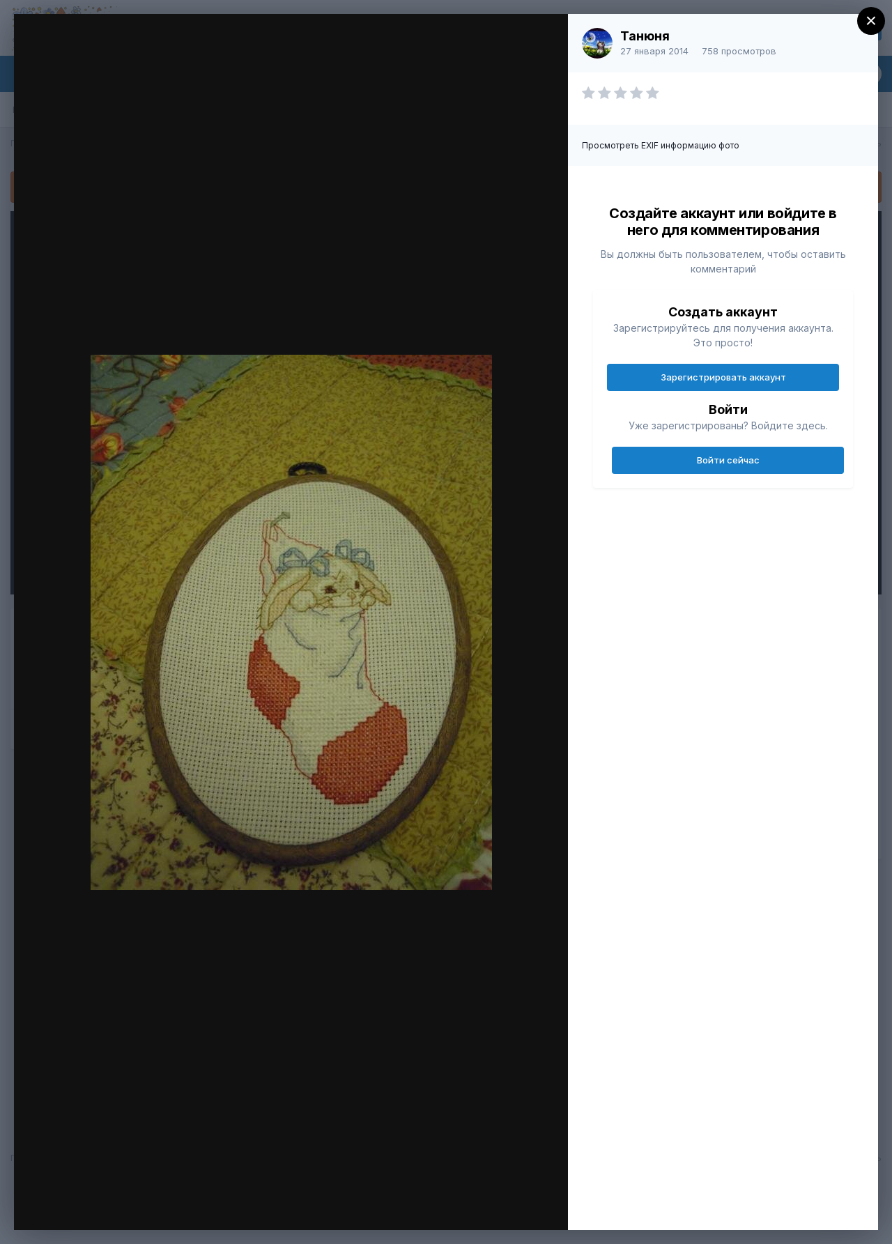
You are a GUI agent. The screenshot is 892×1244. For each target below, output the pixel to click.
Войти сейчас (728, 460)
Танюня (645, 36)
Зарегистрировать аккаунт (723, 377)
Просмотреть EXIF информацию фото (660, 145)
